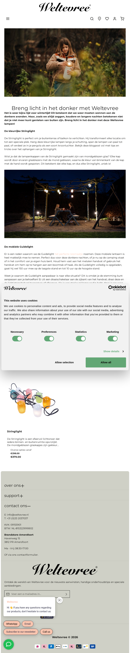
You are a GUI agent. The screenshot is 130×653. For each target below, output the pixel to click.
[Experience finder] (99, 18)
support (11, 495)
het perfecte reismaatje (68, 254)
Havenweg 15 (12, 538)
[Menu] (7, 18)
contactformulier (27, 554)
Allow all (106, 362)
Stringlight (14, 431)
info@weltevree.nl (18, 514)
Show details (111, 351)
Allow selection (64, 362)
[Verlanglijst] (107, 18)
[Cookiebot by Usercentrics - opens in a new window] (111, 288)
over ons (12, 485)
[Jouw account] (114, 18)
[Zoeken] (91, 18)
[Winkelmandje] (122, 18)
